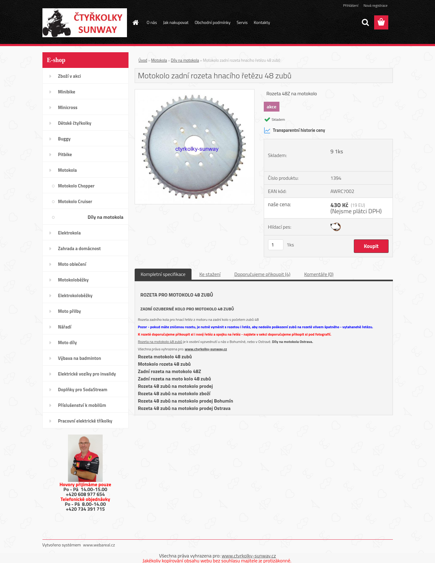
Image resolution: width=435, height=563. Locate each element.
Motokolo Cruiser (75, 201)
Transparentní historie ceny (294, 130)
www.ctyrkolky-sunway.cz (206, 349)
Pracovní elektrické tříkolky (85, 420)
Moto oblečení (72, 264)
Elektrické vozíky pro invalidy (87, 373)
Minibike (66, 91)
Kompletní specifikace (163, 274)
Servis (242, 22)
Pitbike (65, 154)
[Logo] (84, 22)
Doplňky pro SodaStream (83, 389)
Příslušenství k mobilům (82, 405)
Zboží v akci (69, 76)
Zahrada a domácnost (79, 248)
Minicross (67, 107)
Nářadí (64, 326)
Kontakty (262, 22)
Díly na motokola (105, 217)
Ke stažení (209, 274)
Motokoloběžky (73, 279)
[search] (365, 22)
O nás (152, 22)
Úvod (143, 60)
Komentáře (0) (318, 274)
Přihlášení (350, 5)
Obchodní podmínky (213, 22)
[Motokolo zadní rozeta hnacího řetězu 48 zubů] (195, 92)
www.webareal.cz (99, 544)
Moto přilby (69, 311)
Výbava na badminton (79, 358)
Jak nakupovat (175, 22)
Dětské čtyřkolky (74, 123)
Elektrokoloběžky (75, 295)
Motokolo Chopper (76, 185)
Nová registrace (375, 5)
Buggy (64, 138)
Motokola (67, 170)
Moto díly (67, 342)
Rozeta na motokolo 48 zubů (160, 341)
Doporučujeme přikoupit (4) (262, 274)
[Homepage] (135, 22)
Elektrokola (69, 232)
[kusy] (275, 244)
